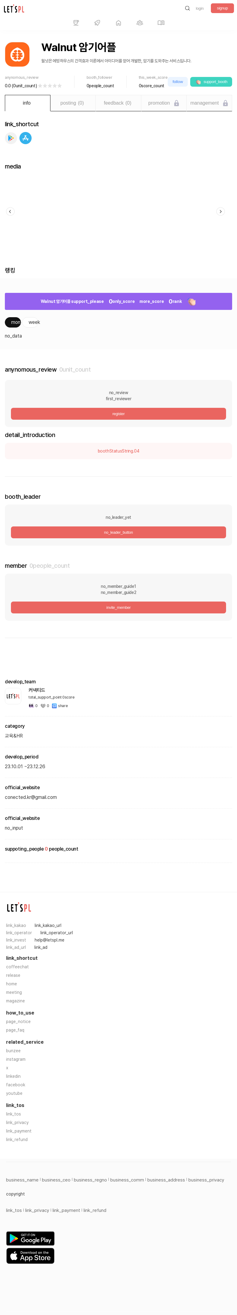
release (13, 975)
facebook (15, 1084)
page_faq (15, 1030)
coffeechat (17, 966)
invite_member (118, 607)
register (118, 413)
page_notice (18, 1021)
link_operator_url (56, 932)
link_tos (13, 1114)
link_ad (40, 947)
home (11, 983)
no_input (14, 828)
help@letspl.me (49, 940)
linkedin (13, 1076)
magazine (15, 1000)
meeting (14, 992)
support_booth (211, 82)
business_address (166, 1180)
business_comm (127, 1180)
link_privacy (17, 1122)
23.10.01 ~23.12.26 (25, 766)
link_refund (17, 1139)
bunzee (13, 1050)
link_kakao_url (48, 925)
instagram (16, 1059)
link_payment (19, 1131)
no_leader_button (118, 532)
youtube (14, 1093)
